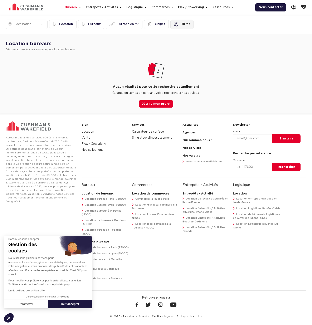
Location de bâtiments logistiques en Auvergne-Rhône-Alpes (256, 216)
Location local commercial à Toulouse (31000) (151, 226)
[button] (9, 318)
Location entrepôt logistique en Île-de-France (255, 200)
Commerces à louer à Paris (150, 199)
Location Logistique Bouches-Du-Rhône (256, 226)
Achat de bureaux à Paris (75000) (105, 247)
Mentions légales (163, 316)
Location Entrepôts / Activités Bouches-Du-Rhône (203, 220)
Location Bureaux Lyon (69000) (104, 205)
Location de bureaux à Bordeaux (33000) (104, 222)
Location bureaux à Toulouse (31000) (102, 232)
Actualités (190, 124)
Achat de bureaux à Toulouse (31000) (102, 280)
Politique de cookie (189, 316)
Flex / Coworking (94, 143)
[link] (293, 7)
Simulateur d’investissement (152, 137)
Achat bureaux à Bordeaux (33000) (100, 271)
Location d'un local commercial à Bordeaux (154, 206)
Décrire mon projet (156, 103)
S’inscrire (286, 138)
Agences (189, 132)
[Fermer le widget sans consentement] (23, 239)
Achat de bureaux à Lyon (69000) (105, 253)
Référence (239, 160)
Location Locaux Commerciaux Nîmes (153, 216)
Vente (86, 137)
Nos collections (92, 149)
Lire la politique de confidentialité (26, 290)
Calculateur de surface (148, 131)
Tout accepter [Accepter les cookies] (69, 304)
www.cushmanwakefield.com (202, 161)
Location (88, 131)
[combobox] (14, 24)
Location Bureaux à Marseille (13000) (101, 213)
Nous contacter (271, 7)
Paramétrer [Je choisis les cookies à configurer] (26, 304)
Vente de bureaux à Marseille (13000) (102, 261)
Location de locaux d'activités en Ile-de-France (205, 200)
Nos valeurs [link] (191, 155)
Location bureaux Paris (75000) (104, 199)
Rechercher (286, 167)
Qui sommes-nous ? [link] (197, 140)
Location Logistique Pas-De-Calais (256, 208)
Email (236, 131)
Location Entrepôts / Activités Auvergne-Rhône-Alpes (203, 210)
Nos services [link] (191, 148)
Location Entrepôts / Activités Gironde (203, 229)
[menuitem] (270, 7)
